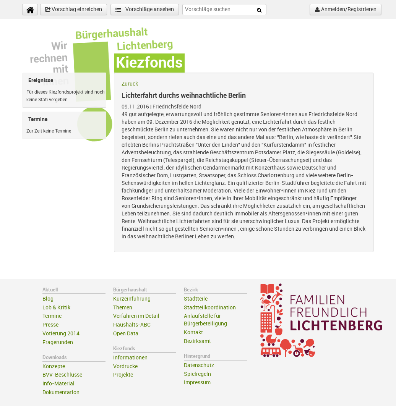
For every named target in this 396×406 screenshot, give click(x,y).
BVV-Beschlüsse (62, 375)
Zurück (130, 84)
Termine (52, 316)
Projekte (123, 375)
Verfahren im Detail (136, 316)
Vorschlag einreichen (73, 9)
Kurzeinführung (132, 299)
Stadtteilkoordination (210, 308)
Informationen (130, 358)
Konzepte (53, 366)
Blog (48, 299)
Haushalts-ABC (132, 325)
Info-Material (58, 384)
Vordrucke (125, 366)
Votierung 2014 (61, 333)
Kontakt (193, 332)
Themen (122, 308)
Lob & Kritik (56, 308)
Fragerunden (57, 342)
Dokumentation (61, 392)
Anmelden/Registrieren (346, 9)
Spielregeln (197, 374)
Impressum (197, 382)
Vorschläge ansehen (144, 9)
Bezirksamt (197, 341)
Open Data (125, 333)
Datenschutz (199, 365)
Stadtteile (196, 299)
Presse (50, 325)
